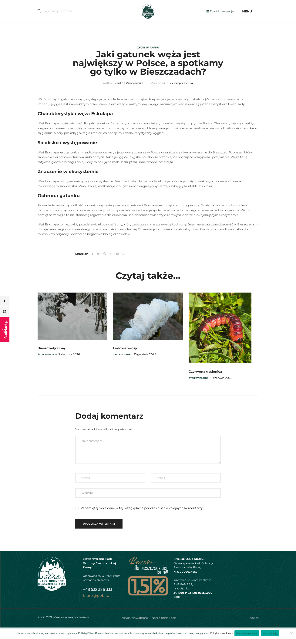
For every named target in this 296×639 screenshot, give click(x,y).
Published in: (160, 93)
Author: (108, 93)
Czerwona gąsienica (205, 381)
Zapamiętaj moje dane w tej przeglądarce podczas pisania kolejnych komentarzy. (142, 518)
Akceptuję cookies (246, 633)
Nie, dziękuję (270, 633)
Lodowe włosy (125, 358)
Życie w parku (148, 47)
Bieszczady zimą (51, 358)
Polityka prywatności (221, 633)
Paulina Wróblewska (128, 93)
